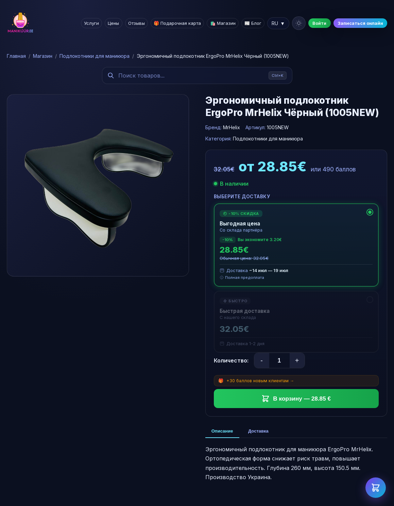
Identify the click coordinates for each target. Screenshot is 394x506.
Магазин (42, 56)
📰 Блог (253, 23)
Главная (16, 56)
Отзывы (137, 23)
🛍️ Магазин (223, 23)
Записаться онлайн (360, 23)
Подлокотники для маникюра (94, 56)
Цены (114, 23)
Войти (320, 23)
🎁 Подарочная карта (178, 23)
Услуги (92, 23)
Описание (223, 431)
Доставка (261, 431)
